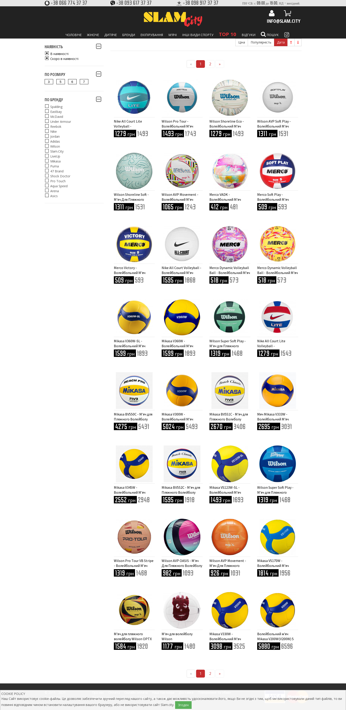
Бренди (128, 35)
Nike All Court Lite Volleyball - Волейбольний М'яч (129, 126)
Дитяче (110, 35)
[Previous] (191, 64)
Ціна (241, 42)
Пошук (270, 34)
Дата (281, 42)
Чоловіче (74, 35)
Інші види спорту (197, 35)
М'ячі (172, 35)
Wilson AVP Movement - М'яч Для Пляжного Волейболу (227, 565)
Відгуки (248, 35)
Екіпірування (151, 35)
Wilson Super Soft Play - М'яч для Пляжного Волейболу (227, 346)
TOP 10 (227, 34)
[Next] (219, 64)
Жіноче (93, 35)
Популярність (261, 42)
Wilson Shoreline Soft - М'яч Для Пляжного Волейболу (131, 199)
